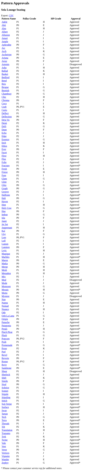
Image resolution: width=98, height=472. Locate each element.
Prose (4, 348)
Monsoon (6, 286)
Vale (4, 443)
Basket (5, 74)
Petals (4, 329)
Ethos (4, 146)
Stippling (6, 397)
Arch (4, 51)
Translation (7, 430)
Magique (6, 253)
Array (4, 61)
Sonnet (5, 391)
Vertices (5, 453)
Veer (4, 446)
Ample (5, 41)
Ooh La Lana (8, 316)
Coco (4, 103)
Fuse (4, 175)
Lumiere (6, 247)
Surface (5, 407)
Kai (3, 231)
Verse (4, 449)
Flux (4, 159)
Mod (4, 280)
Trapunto (6, 433)
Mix (4, 276)
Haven (5, 201)
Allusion (6, 35)
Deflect (5, 113)
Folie (4, 162)
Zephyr (5, 462)
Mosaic (5, 289)
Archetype (7, 54)
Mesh (4, 270)
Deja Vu (6, 120)
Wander (5, 459)
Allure (5, 31)
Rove (4, 364)
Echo (4, 133)
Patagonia (6, 325)
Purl (4, 351)
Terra (4, 420)
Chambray (7, 93)
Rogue (5, 361)
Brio (4, 84)
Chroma (5, 100)
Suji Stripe (7, 404)
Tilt (3, 427)
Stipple (5, 394)
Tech (4, 417)
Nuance (5, 309)
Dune (4, 129)
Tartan (5, 413)
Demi (4, 123)
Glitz (4, 185)
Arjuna (5, 58)
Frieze (5, 172)
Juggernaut (7, 227)
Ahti (4, 25)
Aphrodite (6, 44)
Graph (5, 188)
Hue (4, 211)
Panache (6, 322)
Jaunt (4, 221)
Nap (4, 299)
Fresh (4, 169)
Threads (5, 423)
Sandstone (6, 368)
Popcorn (6, 338)
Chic (4, 97)
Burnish (5, 90)
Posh (4, 342)
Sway (4, 410)
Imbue (5, 214)
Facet (4, 152)
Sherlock (6, 374)
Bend (4, 80)
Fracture (6, 165)
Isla (3, 218)
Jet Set (5, 224)
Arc (3, 48)
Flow (4, 156)
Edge (4, 136)
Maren (5, 260)
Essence (5, 139)
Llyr (4, 234)
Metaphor (6, 273)
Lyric (4, 250)
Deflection (7, 116)
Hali (4, 198)
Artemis (5, 64)
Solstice (5, 387)
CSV (11, 15)
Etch (4, 142)
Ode (4, 312)
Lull (4, 240)
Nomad (5, 306)
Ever (4, 149)
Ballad (5, 71)
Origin (5, 319)
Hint (4, 204)
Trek (4, 436)
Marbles (5, 257)
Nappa (5, 302)
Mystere (5, 296)
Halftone (6, 195)
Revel (4, 355)
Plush (4, 335)
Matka (5, 263)
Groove (5, 191)
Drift (4, 126)
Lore (4, 237)
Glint (4, 182)
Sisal (4, 384)
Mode (4, 283)
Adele (4, 22)
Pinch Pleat (7, 332)
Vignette (6, 456)
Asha (4, 67)
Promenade (7, 345)
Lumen (5, 244)
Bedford (5, 77)
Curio (4, 110)
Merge (5, 267)
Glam (4, 178)
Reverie (5, 358)
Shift (4, 378)
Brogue (5, 87)
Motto (4, 293)
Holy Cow (6, 208)
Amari (5, 38)
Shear (4, 371)
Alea (4, 28)
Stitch (4, 400)
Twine (5, 440)
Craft (4, 107)
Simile (5, 381)
